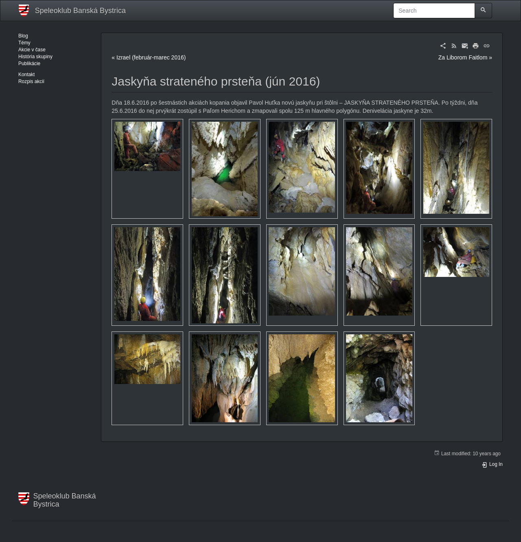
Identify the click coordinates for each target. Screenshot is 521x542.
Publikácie (29, 63)
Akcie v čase (32, 50)
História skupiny (35, 56)
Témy (24, 43)
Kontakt (26, 74)
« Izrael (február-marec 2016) (149, 57)
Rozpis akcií (31, 81)
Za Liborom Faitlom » (465, 57)
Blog (23, 36)
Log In (492, 464)
